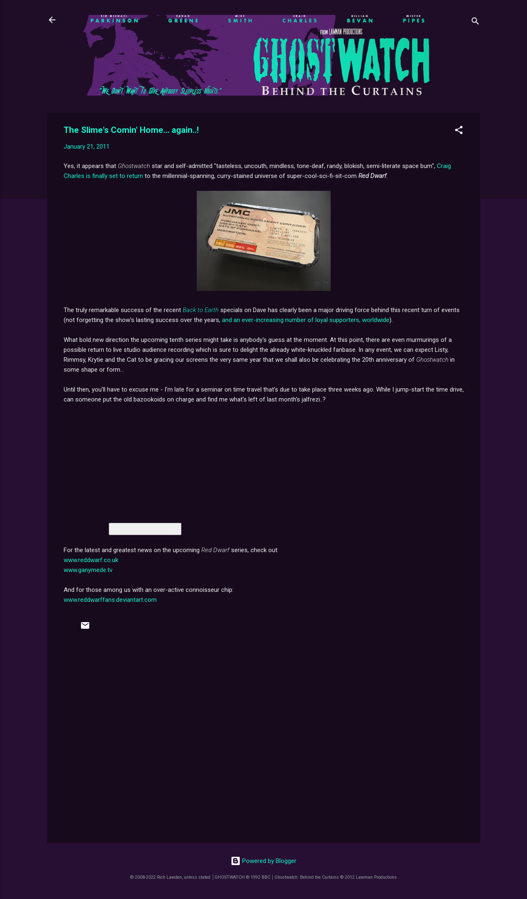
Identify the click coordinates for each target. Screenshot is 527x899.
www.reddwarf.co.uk (91, 560)
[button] (459, 131)
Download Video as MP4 (145, 529)
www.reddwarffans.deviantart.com (110, 599)
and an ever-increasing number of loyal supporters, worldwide (305, 320)
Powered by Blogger (263, 861)
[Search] (475, 22)
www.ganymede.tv (88, 570)
